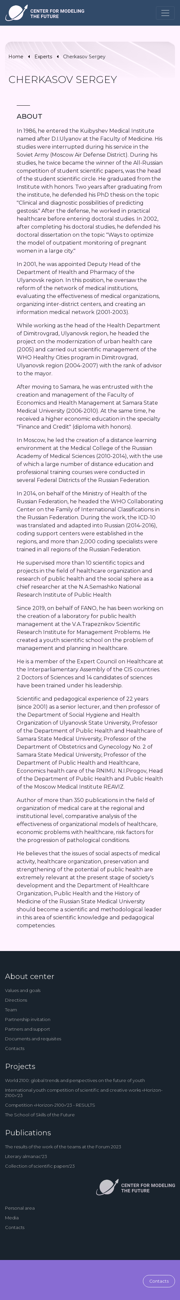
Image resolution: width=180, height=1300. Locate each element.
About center (29, 976)
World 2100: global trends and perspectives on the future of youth (75, 1080)
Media (12, 1217)
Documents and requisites (33, 1038)
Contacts (14, 1048)
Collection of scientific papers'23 (40, 1166)
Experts (43, 57)
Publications (28, 1132)
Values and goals (22, 990)
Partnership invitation (27, 1019)
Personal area (20, 1208)
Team (11, 1009)
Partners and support (27, 1029)
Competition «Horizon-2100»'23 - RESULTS (50, 1105)
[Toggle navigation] (165, 13)
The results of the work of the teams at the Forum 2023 (63, 1146)
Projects (20, 1066)
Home (15, 57)
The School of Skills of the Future (40, 1114)
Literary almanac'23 (26, 1156)
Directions (16, 1000)
